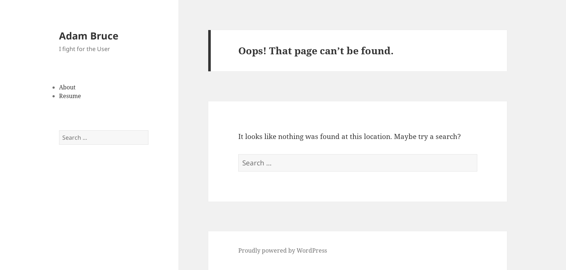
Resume (70, 96)
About (67, 87)
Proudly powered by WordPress (282, 250)
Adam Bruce (88, 35)
